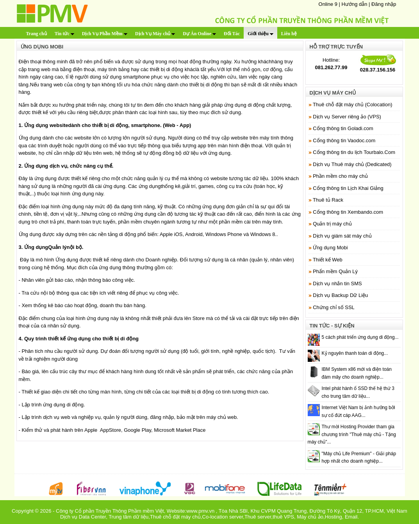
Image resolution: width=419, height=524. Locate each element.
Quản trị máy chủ (332, 224)
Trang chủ (36, 33)
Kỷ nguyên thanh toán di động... (355, 353)
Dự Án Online (199, 33)
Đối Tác (232, 33)
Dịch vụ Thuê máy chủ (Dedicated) (352, 164)
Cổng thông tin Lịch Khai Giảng (348, 188)
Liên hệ (289, 33)
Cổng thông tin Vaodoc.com (344, 140)
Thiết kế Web (327, 260)
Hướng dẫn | (357, 4)
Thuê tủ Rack (328, 200)
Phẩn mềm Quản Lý (335, 271)
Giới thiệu (260, 33)
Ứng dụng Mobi (330, 247)
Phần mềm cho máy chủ (340, 176)
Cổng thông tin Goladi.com (343, 128)
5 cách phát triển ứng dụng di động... (360, 337)
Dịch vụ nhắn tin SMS (337, 283)
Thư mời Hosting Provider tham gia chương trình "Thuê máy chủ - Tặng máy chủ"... (352, 434)
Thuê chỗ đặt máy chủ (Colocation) (352, 104)
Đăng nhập (383, 4)
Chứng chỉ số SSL (334, 307)
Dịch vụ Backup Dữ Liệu (340, 295)
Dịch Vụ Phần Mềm (104, 33)
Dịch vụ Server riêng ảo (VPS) (347, 117)
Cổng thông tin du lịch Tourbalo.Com (354, 152)
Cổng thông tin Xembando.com (348, 212)
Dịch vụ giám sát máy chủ (342, 236)
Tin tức (64, 33)
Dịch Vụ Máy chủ (155, 33)
